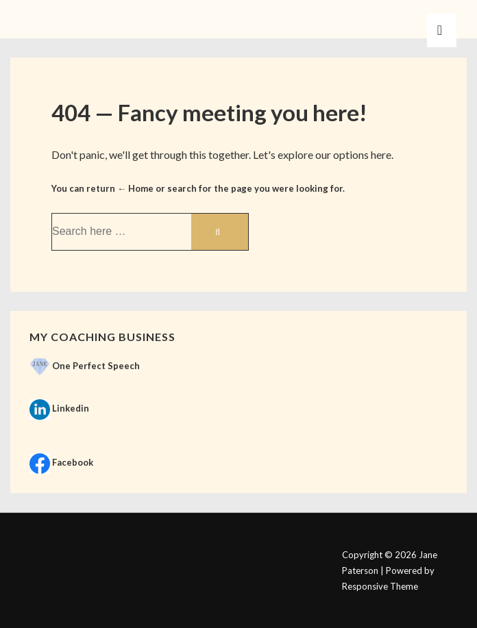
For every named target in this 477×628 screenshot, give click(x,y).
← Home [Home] (135, 188)
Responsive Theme (380, 586)
